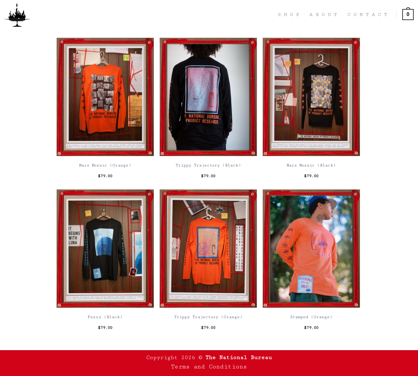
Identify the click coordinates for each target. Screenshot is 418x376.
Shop (290, 14)
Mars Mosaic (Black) (311, 165)
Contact (368, 14)
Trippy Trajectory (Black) (208, 165)
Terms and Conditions (209, 366)
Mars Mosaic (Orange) (105, 165)
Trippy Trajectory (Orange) (208, 317)
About (324, 14)
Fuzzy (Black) (105, 317)
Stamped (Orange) (311, 317)
